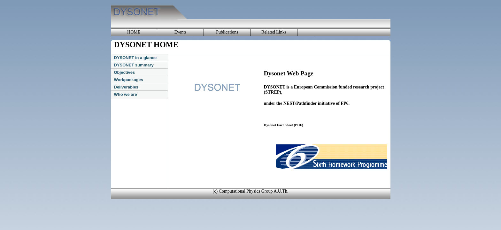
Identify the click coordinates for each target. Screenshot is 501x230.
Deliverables (126, 87)
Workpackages (128, 79)
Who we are (125, 94)
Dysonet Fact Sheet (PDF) (283, 125)
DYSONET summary (134, 65)
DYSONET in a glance (135, 57)
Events (180, 32)
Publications (227, 32)
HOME (133, 32)
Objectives (124, 72)
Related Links (273, 32)
